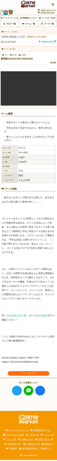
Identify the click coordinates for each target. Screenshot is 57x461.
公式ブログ (17, 316)
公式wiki (43, 316)
